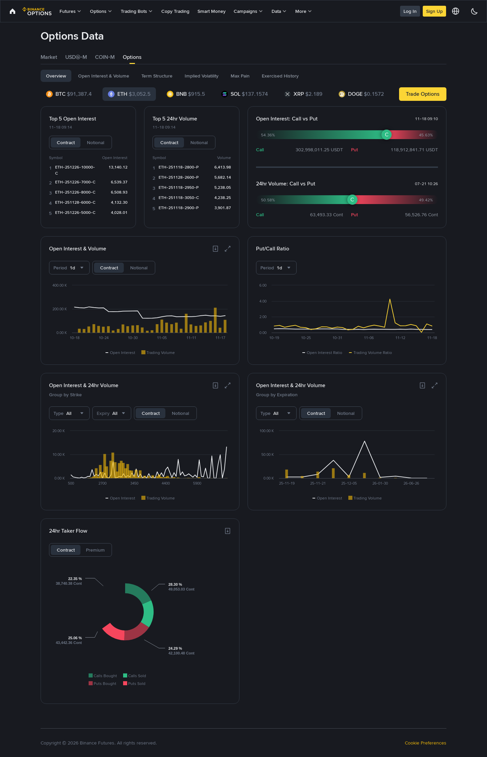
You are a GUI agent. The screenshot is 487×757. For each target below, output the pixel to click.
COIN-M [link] (105, 57)
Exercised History (280, 76)
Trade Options (423, 93)
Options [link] (132, 57)
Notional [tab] (95, 142)
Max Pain (240, 76)
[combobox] (69, 267)
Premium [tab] (95, 550)
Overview (56, 76)
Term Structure (156, 76)
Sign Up (434, 11)
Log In (410, 11)
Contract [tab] (66, 142)
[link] (12, 11)
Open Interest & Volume (103, 76)
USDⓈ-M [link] (76, 57)
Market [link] (49, 57)
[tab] (49, 57)
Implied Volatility (201, 76)
